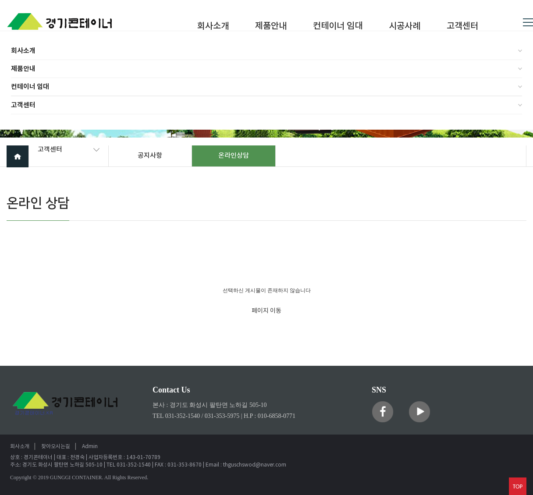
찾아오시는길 (55, 446)
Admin (90, 446)
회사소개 (23, 51)
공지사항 (150, 155)
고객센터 (23, 105)
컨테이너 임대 (30, 87)
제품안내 (23, 69)
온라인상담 (233, 155)
